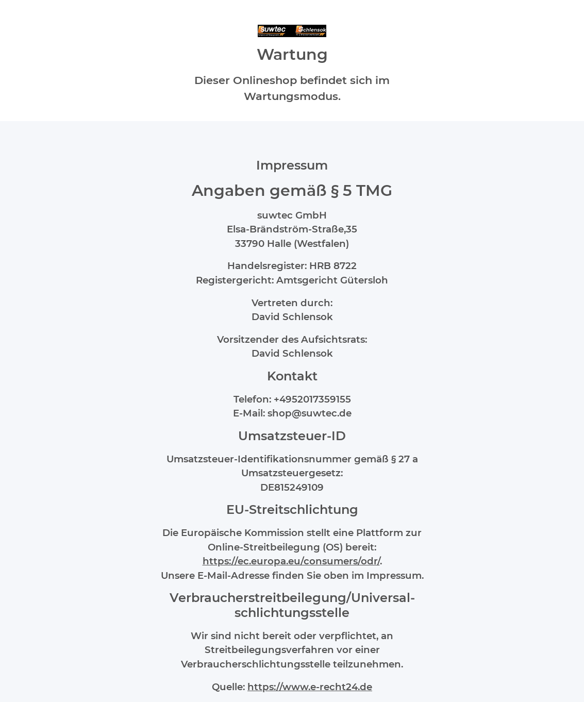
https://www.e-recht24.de (309, 687)
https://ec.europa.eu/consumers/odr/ (291, 561)
